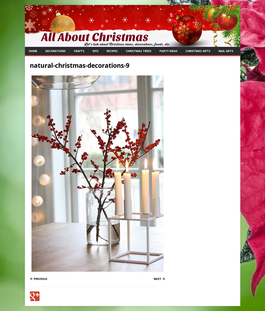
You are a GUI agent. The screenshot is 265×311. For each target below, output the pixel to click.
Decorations (55, 51)
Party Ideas (168, 51)
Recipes (112, 51)
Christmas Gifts (198, 51)
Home (33, 51)
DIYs (96, 51)
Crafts (79, 51)
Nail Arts (226, 51)
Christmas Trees (138, 51)
